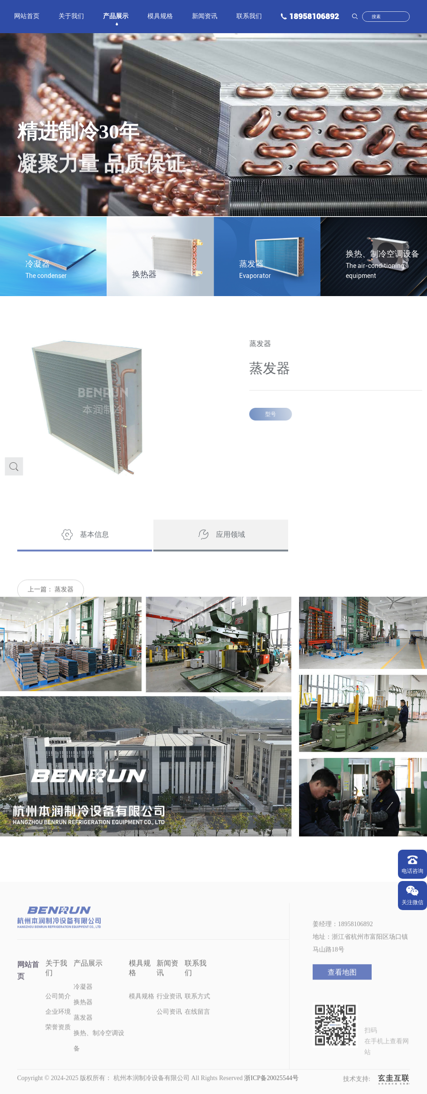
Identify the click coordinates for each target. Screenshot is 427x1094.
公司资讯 (169, 1024)
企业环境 (58, 1024)
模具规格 (160, 17)
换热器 (83, 1015)
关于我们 (71, 17)
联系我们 (249, 17)
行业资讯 (169, 1009)
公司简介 (58, 1009)
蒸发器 (64, 602)
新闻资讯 (204, 17)
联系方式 (197, 1009)
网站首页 (26, 17)
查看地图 (342, 985)
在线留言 (197, 1024)
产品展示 (115, 17)
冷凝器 (83, 999)
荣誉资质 (58, 1040)
